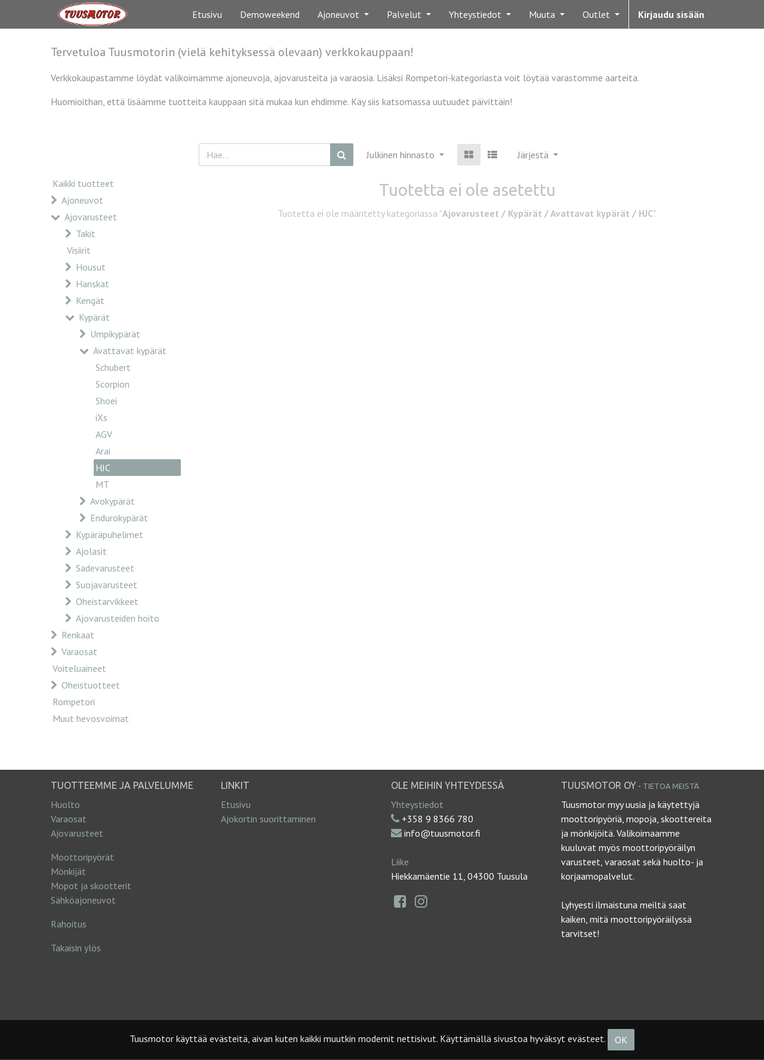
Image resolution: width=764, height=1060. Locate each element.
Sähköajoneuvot (83, 900)
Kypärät (94, 317)
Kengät (90, 300)
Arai (103, 451)
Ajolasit (91, 551)
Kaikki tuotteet (83, 183)
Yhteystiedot (417, 804)
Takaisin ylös (76, 948)
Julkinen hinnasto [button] (401, 155)
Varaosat (79, 651)
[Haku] (341, 154)
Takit (86, 233)
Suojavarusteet (106, 585)
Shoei (106, 401)
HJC (103, 468)
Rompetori (74, 702)
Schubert (113, 367)
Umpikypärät (115, 334)
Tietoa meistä (671, 786)
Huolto (65, 804)
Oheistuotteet (90, 685)
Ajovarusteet (90, 217)
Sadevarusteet (105, 568)
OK (621, 1040)
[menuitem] (207, 14)
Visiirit (79, 250)
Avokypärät (112, 501)
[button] (537, 154)
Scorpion (113, 384)
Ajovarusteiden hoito (117, 618)
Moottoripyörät (82, 857)
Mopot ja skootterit (91, 886)
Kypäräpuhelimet (109, 534)
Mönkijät (68, 871)
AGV (104, 434)
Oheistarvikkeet (107, 601)
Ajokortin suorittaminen (268, 819)
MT (102, 484)
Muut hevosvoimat (91, 718)
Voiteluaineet (79, 668)
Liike (400, 862)
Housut (91, 267)
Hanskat (92, 284)
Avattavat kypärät (130, 351)
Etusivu (236, 804)
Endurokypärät (119, 518)
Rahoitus (69, 924)
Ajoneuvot (82, 200)
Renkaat (77, 635)
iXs (101, 417)
